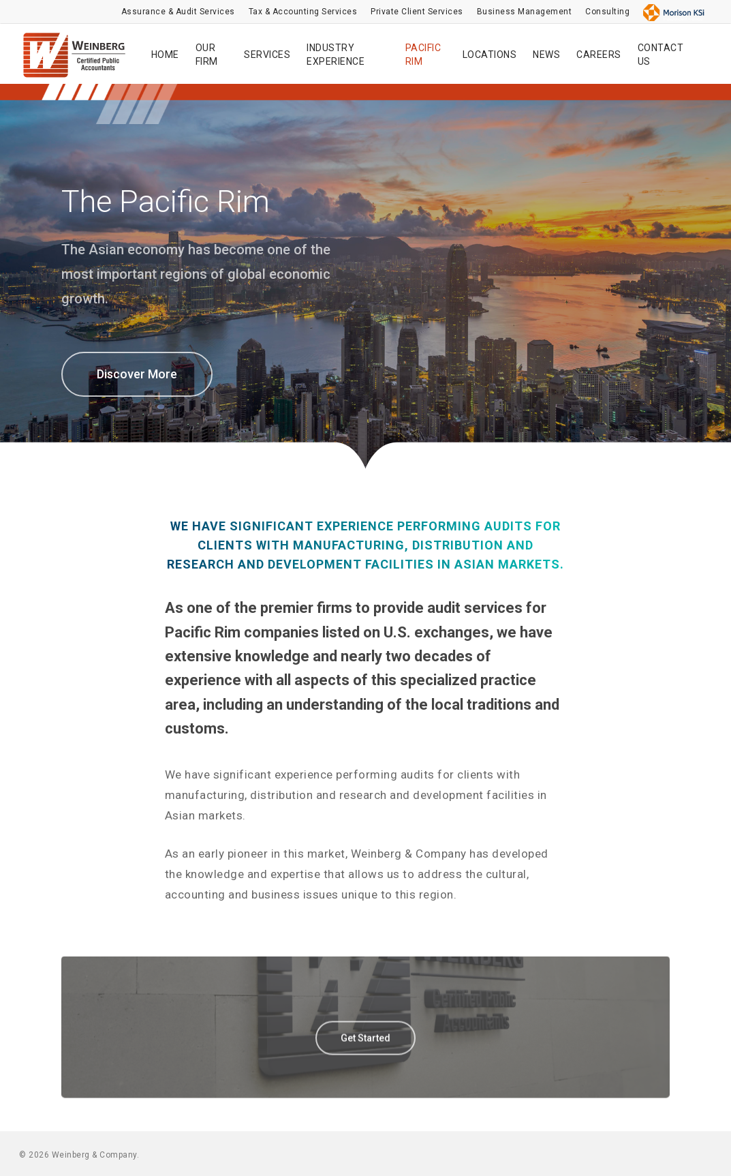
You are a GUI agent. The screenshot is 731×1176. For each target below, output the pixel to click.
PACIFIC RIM (423, 54)
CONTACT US (661, 54)
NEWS (546, 54)
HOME (165, 54)
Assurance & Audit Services (178, 11)
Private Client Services (417, 11)
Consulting (607, 11)
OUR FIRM (207, 54)
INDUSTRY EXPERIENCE (335, 54)
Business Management (524, 11)
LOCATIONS (490, 54)
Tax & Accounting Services (303, 11)
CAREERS (598, 54)
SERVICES (267, 54)
